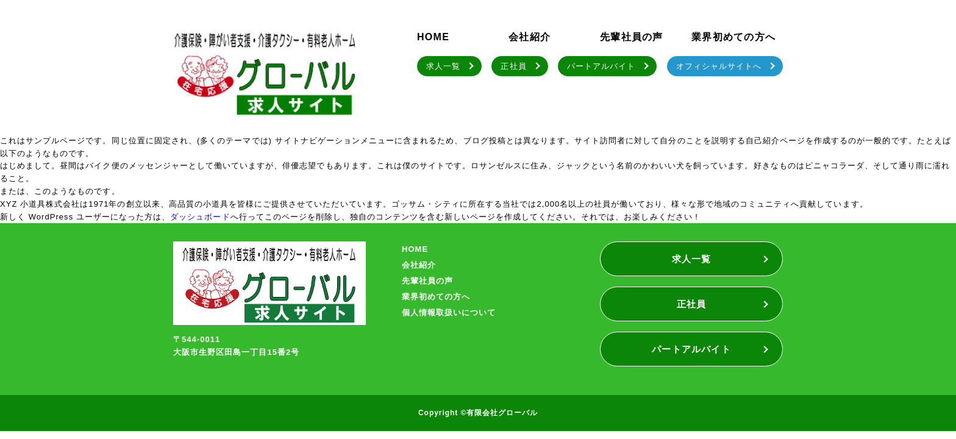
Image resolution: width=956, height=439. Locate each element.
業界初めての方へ (733, 37)
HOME (433, 37)
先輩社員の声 (631, 37)
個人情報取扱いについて (449, 312)
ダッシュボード (200, 216)
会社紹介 (529, 37)
